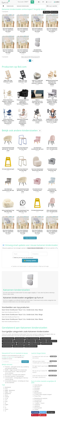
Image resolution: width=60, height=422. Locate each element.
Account (49, 2)
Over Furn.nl (37, 386)
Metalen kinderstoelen (35, 343)
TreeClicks (7, 367)
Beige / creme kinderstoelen (32, 338)
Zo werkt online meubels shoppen (43, 394)
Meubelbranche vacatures (40, 398)
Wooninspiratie (38, 408)
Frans (6, 389)
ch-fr (6, 400)
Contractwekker (9, 378)
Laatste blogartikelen (38, 353)
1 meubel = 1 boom (39, 403)
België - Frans (8, 392)
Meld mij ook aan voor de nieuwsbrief (23, 257)
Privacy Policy (37, 396)
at (5, 411)
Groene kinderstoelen (45, 338)
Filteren (46, 12)
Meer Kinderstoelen (30, 238)
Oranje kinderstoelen (18, 341)
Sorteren (54, 12)
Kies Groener (8, 374)
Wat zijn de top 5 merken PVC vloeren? (44, 371)
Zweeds (7, 396)
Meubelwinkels (38, 393)
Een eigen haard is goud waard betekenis (44, 366)
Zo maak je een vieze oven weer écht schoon (44, 357)
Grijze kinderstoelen (29, 341)
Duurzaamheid (38, 400)
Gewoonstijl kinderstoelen (31, 346)
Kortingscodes (37, 401)
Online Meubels (38, 385)
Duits (6, 401)
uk (5, 407)
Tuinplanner (37, 404)
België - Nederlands (10, 390)
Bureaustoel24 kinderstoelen (9, 343)
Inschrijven (25, 361)
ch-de (6, 398)
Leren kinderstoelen (40, 341)
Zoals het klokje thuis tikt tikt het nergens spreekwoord (44, 376)
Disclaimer (37, 389)
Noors (6, 395)
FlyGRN (6, 370)
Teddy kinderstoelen (7, 341)
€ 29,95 (37, 100)
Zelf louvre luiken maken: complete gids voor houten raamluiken (44, 362)
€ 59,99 (8, 100)
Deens (6, 409)
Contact (36, 409)
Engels (6, 404)
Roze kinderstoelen (19, 338)
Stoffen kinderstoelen (46, 343)
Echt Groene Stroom (10, 371)
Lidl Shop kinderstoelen (23, 343)
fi (5, 406)
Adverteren (37, 406)
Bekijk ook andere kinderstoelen (21, 130)
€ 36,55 (52, 100)
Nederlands (8, 387)
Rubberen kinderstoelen (8, 338)
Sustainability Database (11, 381)
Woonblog (36, 388)
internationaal (20, 376)
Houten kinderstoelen (18, 346)
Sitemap (36, 391)
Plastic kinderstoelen (51, 341)
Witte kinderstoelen (7, 346)
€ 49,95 (52, 80)
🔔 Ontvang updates (30, 260)
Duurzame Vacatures (10, 376)
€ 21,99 (23, 120)
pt (5, 403)
